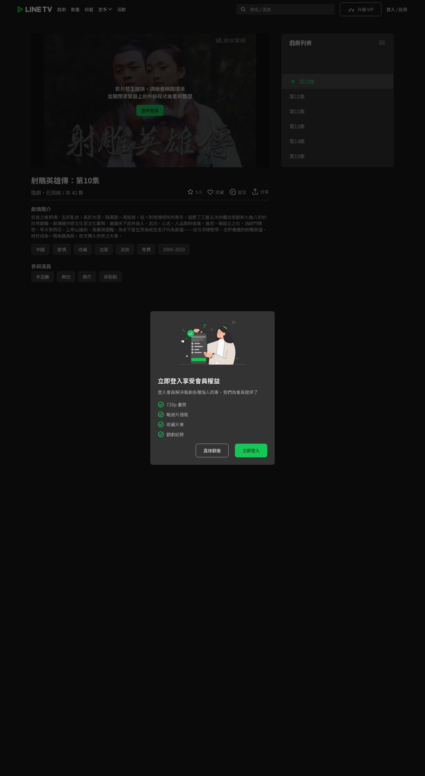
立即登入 (251, 450)
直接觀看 (212, 450)
